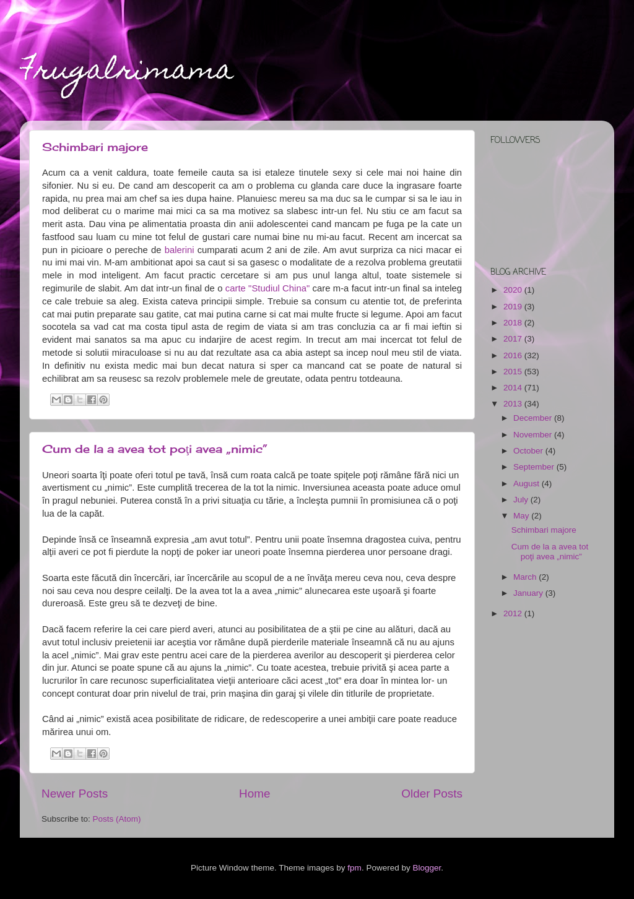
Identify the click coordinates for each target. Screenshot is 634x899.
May (522, 515)
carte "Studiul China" (267, 288)
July (522, 499)
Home (254, 793)
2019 (513, 306)
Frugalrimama (126, 72)
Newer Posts (74, 793)
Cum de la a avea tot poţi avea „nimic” (154, 448)
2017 (513, 338)
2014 (513, 387)
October (529, 450)
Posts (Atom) (117, 819)
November (533, 434)
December (533, 418)
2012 (513, 613)
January (529, 593)
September (535, 466)
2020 (513, 290)
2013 (513, 403)
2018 (513, 322)
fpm (354, 867)
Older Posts (431, 793)
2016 (513, 355)
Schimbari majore (95, 146)
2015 (513, 371)
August (527, 483)
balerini (179, 250)
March (526, 577)
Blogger (426, 867)
